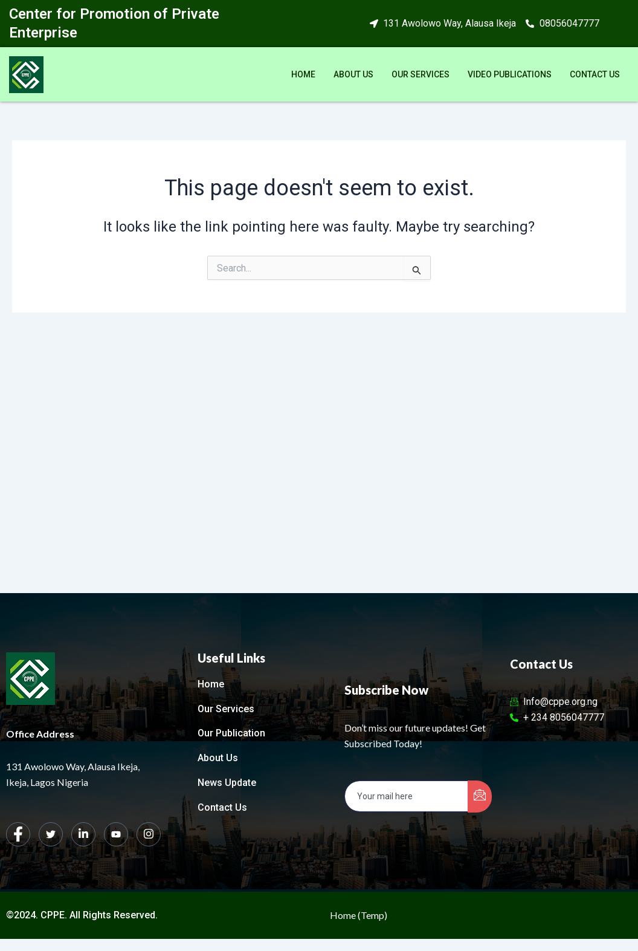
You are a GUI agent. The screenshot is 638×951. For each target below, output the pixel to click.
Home (303, 74)
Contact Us (595, 74)
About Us (353, 74)
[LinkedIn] (83, 834)
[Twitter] (51, 834)
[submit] (480, 797)
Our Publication (231, 733)
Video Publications (510, 74)
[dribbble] (116, 834)
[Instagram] (149, 834)
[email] (406, 796)
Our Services (421, 74)
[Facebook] (18, 834)
